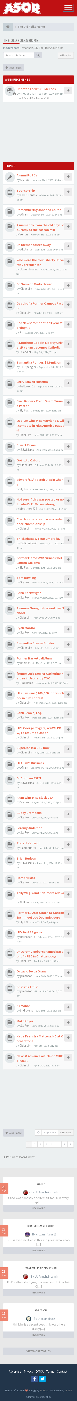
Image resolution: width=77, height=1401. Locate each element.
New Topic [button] (14, 68)
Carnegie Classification (40, 1226)
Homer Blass (26, 878)
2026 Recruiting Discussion (40, 1268)
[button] (70, 1144)
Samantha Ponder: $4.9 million (39, 362)
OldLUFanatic (29, 195)
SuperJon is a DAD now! (33, 748)
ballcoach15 (27, 386)
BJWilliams (27, 450)
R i (21, 332)
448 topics (65, 55)
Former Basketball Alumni (35, 658)
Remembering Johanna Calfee (39, 210)
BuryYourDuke (54, 48)
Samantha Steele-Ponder (35, 643)
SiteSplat (44, 1390)
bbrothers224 (28, 509)
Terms (50, 1371)
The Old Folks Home (20, 40)
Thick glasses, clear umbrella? (38, 539)
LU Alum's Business (30, 763)
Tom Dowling (26, 578)
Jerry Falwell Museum (32, 382)
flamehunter (28, 848)
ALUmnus (26, 249)
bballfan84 (26, 663)
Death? (41, 1183)
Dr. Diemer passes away (34, 245)
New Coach (40, 1310)
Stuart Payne (26, 445)
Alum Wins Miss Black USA (35, 797)
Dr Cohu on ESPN (29, 778)
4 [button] (46, 1144)
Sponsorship (26, 190)
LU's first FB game (30, 932)
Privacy (28, 1371)
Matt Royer (25, 1021)
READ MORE (38, 1208)
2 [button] (34, 1144)
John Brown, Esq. (29, 713)
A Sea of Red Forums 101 (35, 98)
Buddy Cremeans (29, 813)
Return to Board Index (19, 1157)
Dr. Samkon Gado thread (35, 284)
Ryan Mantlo (26, 628)
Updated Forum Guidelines (36, 89)
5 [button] (52, 1144)
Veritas (24, 234)
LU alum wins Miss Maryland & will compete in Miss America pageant (40, 425)
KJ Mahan (24, 1006)
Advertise (15, 1371)
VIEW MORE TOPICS (38, 1351)
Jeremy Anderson (29, 828)
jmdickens (26, 1010)
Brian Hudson (26, 858)
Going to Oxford (28, 460)
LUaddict (25, 352)
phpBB (68, 1390)
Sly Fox (39, 48)
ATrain (24, 214)
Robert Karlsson (28, 843)
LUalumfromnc (29, 269)
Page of (50, 1132)
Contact (62, 1371)
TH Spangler (28, 367)
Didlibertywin (28, 543)
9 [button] (64, 1144)
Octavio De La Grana (32, 971)
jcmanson (27, 48)
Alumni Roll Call (28, 175)
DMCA (40, 1371)
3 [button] (40, 1144)
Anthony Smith (28, 986)
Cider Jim (26, 289)
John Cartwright (29, 593)
